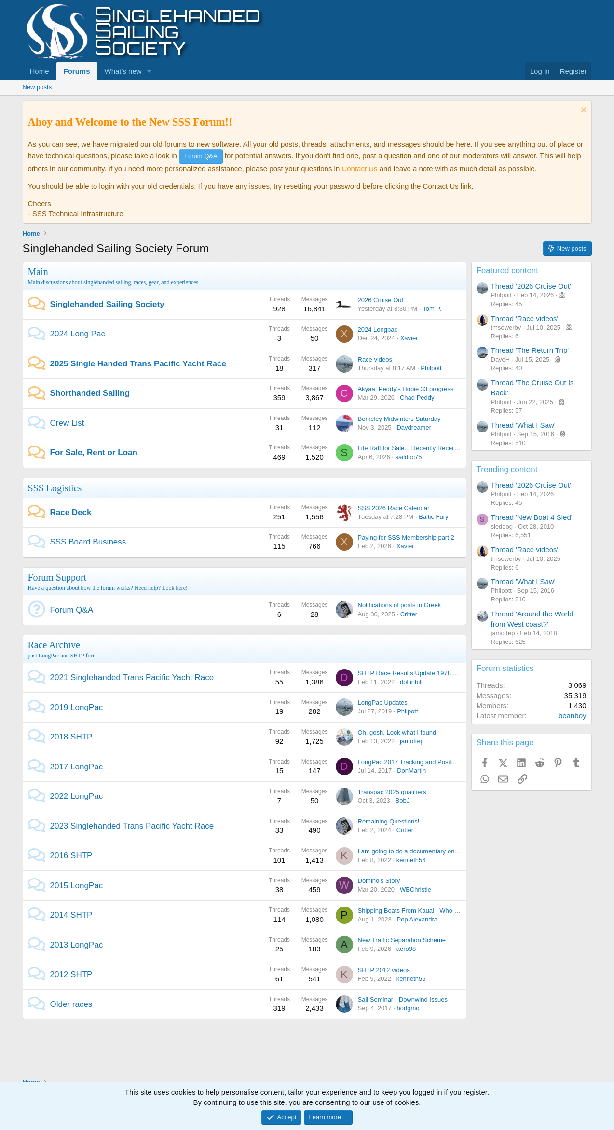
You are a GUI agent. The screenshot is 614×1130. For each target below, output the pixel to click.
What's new (123, 71)
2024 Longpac (377, 329)
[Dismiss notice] (582, 111)
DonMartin (411, 770)
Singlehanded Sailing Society (107, 304)
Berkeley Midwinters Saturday (399, 418)
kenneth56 (411, 860)
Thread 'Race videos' (525, 318)
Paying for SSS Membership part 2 (406, 537)
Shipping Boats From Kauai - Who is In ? (414, 910)
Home (39, 71)
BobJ (403, 800)
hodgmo (407, 1008)
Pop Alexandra (416, 919)
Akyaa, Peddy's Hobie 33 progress (406, 388)
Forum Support (57, 577)
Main (38, 271)
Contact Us (359, 169)
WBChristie (415, 889)
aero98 (406, 948)
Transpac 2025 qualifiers (392, 791)
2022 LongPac (76, 796)
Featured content (508, 270)
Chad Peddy (417, 397)
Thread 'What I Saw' (523, 425)
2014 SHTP (71, 915)
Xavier (409, 338)
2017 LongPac (76, 766)
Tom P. (432, 308)
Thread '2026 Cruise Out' (531, 286)
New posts (37, 87)
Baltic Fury (433, 516)
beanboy (573, 715)
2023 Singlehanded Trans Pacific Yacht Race (132, 826)
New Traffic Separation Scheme (402, 940)
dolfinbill (411, 681)
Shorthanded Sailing (90, 393)
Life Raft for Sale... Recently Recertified (413, 448)
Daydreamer (413, 427)
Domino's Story (379, 880)
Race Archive (54, 645)
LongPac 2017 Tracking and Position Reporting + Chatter (437, 762)
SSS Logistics (55, 488)
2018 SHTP (71, 736)
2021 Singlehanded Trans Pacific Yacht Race (132, 677)
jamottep (412, 741)
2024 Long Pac (77, 333)
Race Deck (71, 512)
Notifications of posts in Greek (399, 605)
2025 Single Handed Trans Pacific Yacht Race (138, 363)
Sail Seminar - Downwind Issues (403, 999)
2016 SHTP (71, 855)
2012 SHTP (71, 974)
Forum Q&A (72, 609)
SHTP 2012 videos (384, 970)
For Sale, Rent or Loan (93, 452)
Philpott (431, 368)
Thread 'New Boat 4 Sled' (532, 517)
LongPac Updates (383, 702)
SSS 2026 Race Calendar (394, 508)
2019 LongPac (76, 707)
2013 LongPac (76, 944)
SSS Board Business (88, 541)
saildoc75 (409, 456)
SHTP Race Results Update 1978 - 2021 (414, 673)
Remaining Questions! (389, 821)
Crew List (67, 423)
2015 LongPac (76, 885)
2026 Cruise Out (381, 300)
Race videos (375, 359)
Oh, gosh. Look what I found (397, 732)
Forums (77, 71)
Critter (408, 614)
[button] (149, 71)
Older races (71, 1004)
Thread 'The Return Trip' (530, 350)
